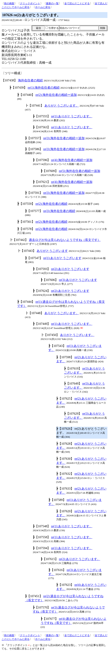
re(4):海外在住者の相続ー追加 (71, 160)
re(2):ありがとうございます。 (79, 559)
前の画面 (9, 3)
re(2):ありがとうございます (70, 269)
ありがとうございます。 (61, 105)
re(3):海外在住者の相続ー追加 (64, 138)
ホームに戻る (42, 7)
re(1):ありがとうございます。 (71, 116)
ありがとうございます (52, 250)
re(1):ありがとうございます (62, 258)
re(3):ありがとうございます (78, 280)
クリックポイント (30, 3)
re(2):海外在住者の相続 (51, 203)
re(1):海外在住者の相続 (44, 87)
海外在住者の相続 (30, 80)
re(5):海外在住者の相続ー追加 (79, 171)
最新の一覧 (52, 3)
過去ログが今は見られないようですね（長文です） (65, 239)
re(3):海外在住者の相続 (59, 211)
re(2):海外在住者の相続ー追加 (56, 94)
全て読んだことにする (77, 3)
